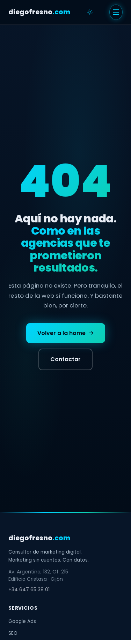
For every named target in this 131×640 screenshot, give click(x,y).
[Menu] (116, 12)
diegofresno (39, 12)
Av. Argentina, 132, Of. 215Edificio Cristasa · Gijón (38, 575)
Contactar (65, 359)
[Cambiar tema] (89, 12)
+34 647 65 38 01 (29, 589)
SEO (12, 633)
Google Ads (22, 621)
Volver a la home (65, 333)
